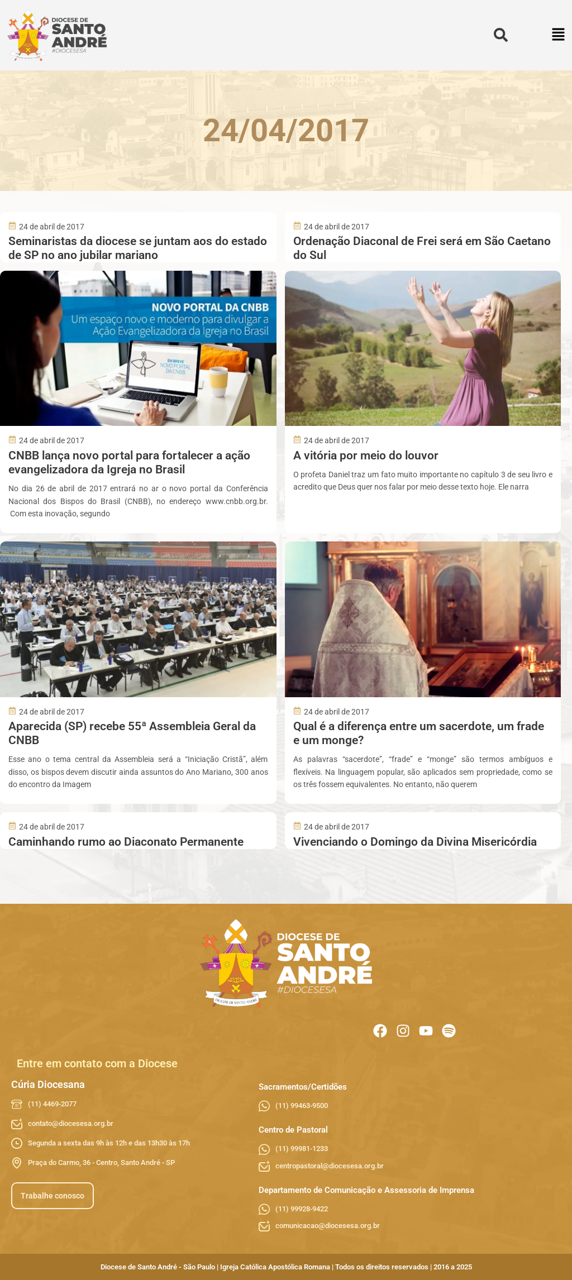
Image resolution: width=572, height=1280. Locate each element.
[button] (559, 35)
